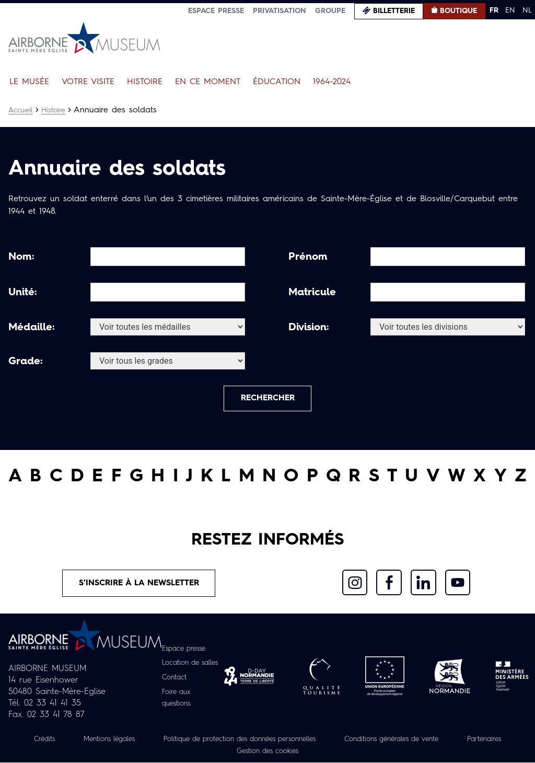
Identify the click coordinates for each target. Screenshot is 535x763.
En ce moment (207, 82)
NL (527, 10)
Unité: (22, 292)
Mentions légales (128, 740)
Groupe (330, 11)
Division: (308, 327)
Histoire (144, 82)
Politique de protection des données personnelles (270, 740)
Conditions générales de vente (435, 740)
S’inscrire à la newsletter (139, 585)
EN (510, 10)
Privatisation (279, 11)
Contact (173, 679)
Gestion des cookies (301, 752)
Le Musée (29, 82)
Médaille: (31, 327)
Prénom (308, 257)
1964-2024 (332, 82)
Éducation (276, 82)
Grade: (25, 361)
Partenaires (220, 752)
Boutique (458, 11)
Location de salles (191, 664)
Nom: (21, 257)
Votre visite (88, 82)
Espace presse (216, 11)
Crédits (59, 740)
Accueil (20, 110)
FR (494, 10)
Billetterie (394, 11)
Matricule (312, 292)
